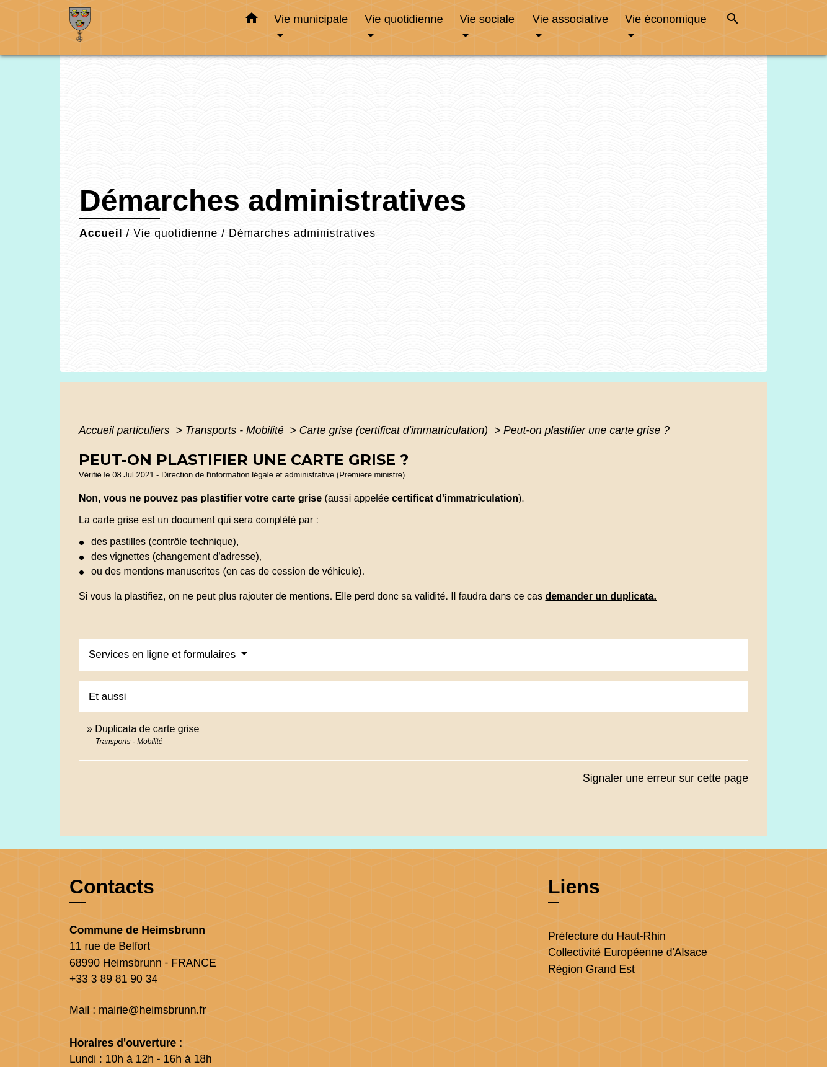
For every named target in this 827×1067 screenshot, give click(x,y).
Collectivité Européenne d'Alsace (627, 952)
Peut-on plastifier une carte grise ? (586, 430)
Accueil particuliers (126, 430)
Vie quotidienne (175, 233)
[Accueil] (146, 27)
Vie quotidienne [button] (404, 18)
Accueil (101, 233)
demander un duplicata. (601, 596)
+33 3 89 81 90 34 (113, 979)
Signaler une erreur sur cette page (665, 778)
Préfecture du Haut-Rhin (607, 936)
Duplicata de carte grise (147, 729)
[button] (251, 20)
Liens (574, 886)
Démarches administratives (302, 233)
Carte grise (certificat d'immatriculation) (395, 430)
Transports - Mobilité (236, 430)
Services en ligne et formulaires (164, 654)
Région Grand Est (591, 969)
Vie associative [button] (570, 18)
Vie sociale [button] (487, 18)
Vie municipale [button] (311, 18)
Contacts (111, 886)
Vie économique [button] (666, 18)
